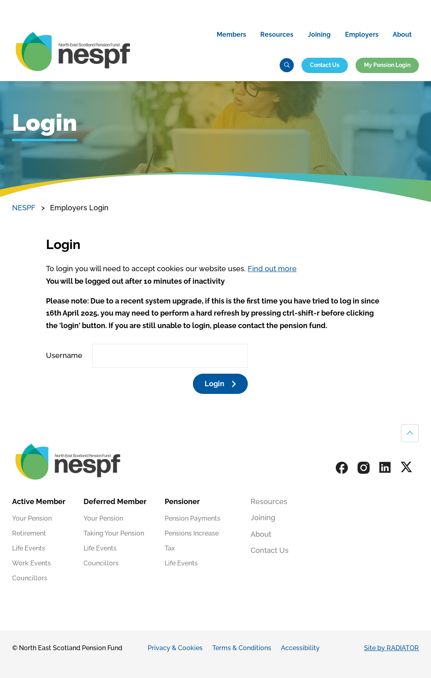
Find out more (272, 268)
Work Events (31, 563)
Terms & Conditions (241, 648)
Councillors (29, 578)
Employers (362, 34)
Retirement (29, 533)
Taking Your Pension (114, 533)
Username (64, 355)
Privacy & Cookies (175, 648)
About (402, 34)
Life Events (28, 548)
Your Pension (32, 518)
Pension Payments (192, 518)
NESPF (24, 207)
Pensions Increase (192, 533)
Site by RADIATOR (391, 648)
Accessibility (300, 648)
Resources (276, 34)
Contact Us (324, 65)
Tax (170, 548)
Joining (319, 34)
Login (214, 383)
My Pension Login (387, 65)
